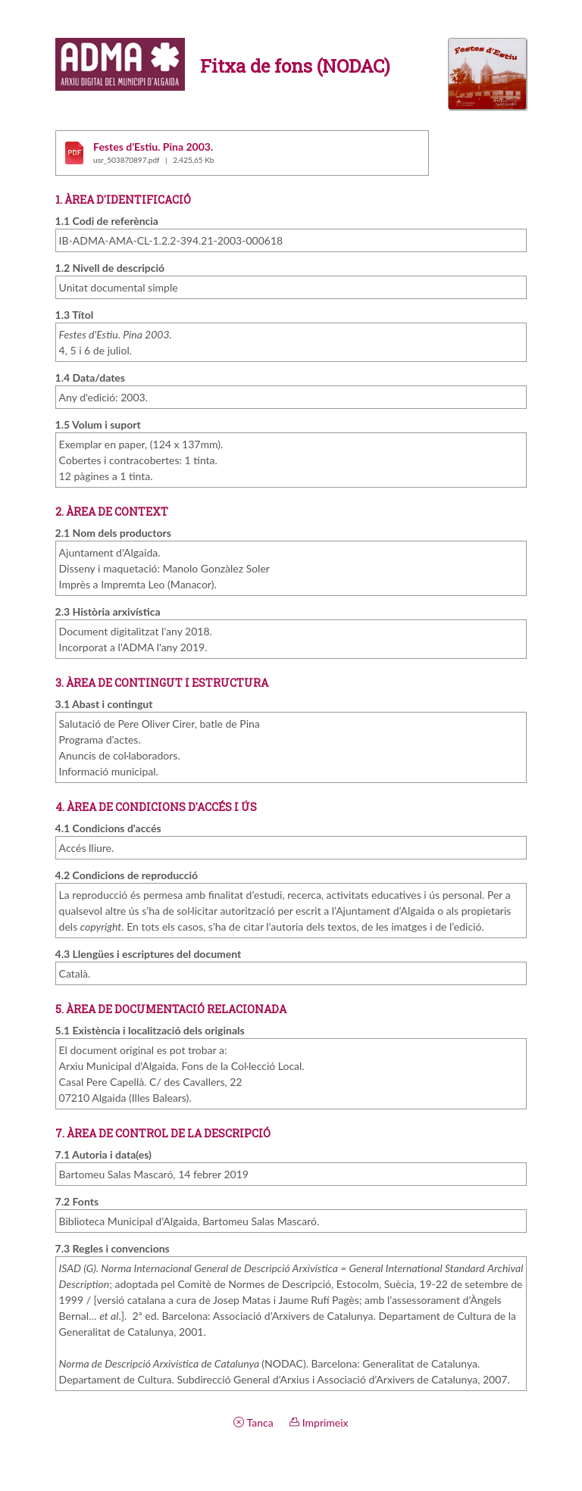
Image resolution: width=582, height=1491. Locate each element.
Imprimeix (318, 1422)
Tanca (253, 1422)
